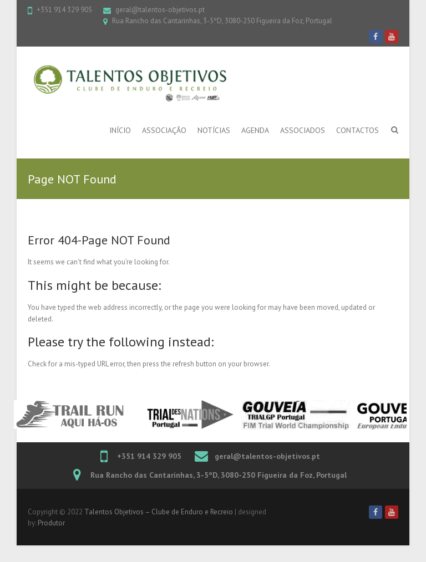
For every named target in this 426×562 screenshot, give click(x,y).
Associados (302, 130)
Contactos (357, 130)
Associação (164, 130)
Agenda (255, 130)
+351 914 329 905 (64, 9)
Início (120, 130)
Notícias (213, 130)
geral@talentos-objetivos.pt (160, 9)
